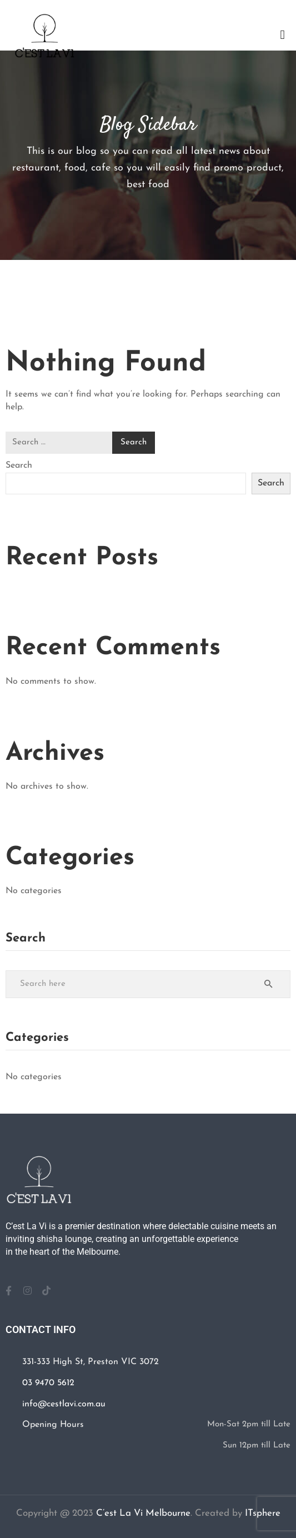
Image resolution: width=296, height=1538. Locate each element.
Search (19, 465)
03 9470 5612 (48, 1383)
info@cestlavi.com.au (64, 1404)
